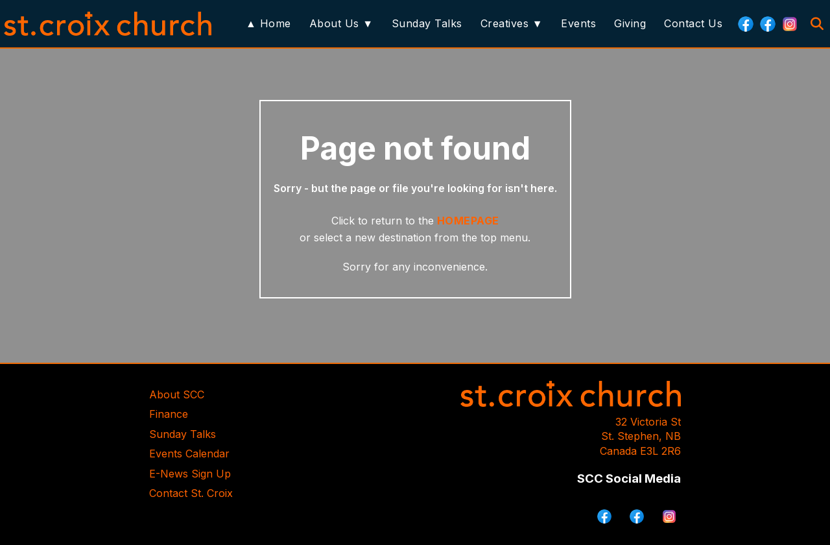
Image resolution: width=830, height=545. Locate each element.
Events (578, 23)
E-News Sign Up (190, 473)
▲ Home (268, 23)
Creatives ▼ (511, 23)
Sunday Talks (427, 23)
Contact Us (693, 23)
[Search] (817, 24)
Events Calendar (189, 453)
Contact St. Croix (191, 493)
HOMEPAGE (468, 220)
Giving (630, 23)
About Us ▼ (341, 23)
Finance (168, 413)
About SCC (176, 394)
